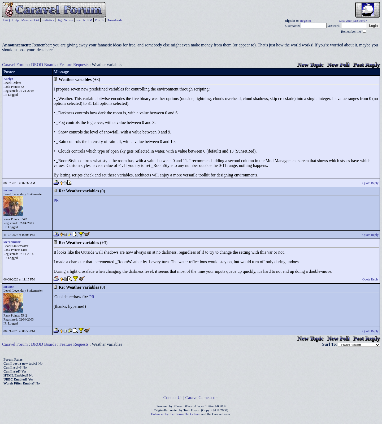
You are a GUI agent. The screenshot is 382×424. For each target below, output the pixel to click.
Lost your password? (353, 21)
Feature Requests (74, 64)
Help (15, 20)
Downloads (114, 20)
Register (305, 21)
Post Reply (366, 64)
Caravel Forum (15, 64)
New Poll (338, 64)
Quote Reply (370, 183)
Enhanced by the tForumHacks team (176, 414)
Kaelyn (8, 79)
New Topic (310, 64)
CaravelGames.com (202, 397)
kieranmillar (12, 242)
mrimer (8, 190)
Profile (99, 20)
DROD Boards (43, 64)
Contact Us (173, 397)
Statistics (48, 20)
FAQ (6, 20)
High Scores (65, 20)
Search (80, 20)
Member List (30, 20)
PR (56, 200)
